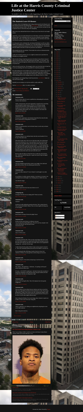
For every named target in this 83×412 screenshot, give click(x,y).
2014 (57, 76)
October (59, 86)
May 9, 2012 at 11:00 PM (20, 167)
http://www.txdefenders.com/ (61, 41)
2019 (57, 66)
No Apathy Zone (60, 144)
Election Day (60, 103)
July (58, 92)
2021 (57, 62)
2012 (57, 80)
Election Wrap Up (61, 101)
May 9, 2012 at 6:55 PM (20, 131)
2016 (57, 72)
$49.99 (58, 136)
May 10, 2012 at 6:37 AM (20, 182)
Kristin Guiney (19, 85)
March (58, 178)
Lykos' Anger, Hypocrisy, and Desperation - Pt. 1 (61, 133)
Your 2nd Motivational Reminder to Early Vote (62, 151)
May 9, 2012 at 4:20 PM (20, 112)
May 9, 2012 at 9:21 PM (20, 158)
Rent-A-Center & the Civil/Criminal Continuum (22, 397)
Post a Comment (17, 315)
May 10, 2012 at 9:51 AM (20, 209)
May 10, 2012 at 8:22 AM (20, 196)
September (59, 88)
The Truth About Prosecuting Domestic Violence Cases (26, 329)
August (59, 90)
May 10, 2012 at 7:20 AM (20, 189)
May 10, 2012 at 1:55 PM (20, 227)
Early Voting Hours (61, 142)
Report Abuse (58, 195)
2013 (57, 78)
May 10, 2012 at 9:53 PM (20, 261)
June (58, 94)
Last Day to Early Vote (62, 114)
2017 (57, 70)
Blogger (48, 409)
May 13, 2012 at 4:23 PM (20, 312)
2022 (57, 60)
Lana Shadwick (35, 25)
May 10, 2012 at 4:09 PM (20, 234)
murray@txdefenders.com (60, 39)
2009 (57, 189)
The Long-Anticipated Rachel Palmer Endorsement (61, 169)
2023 (57, 58)
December (59, 82)
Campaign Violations (61, 127)
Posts (57, 215)
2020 (57, 64)
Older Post (47, 322)
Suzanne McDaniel (61, 108)
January (59, 182)
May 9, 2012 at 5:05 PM (20, 121)
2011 (57, 185)
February (59, 180)
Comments (58, 217)
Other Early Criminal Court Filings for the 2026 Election (24, 392)
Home (31, 322)
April (58, 176)
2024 (57, 56)
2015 (57, 74)
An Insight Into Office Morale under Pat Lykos (61, 117)
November (59, 84)
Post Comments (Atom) (34, 326)
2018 (57, 68)
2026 (57, 52)
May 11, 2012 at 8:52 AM (20, 275)
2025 (57, 54)
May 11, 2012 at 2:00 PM (20, 301)
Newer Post (15, 322)
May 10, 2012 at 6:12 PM (20, 254)
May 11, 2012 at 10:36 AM (21, 284)
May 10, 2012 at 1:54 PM (20, 216)
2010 (57, 187)
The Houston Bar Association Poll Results (61, 165)
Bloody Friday (15, 387)
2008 (57, 191)
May (58, 96)
